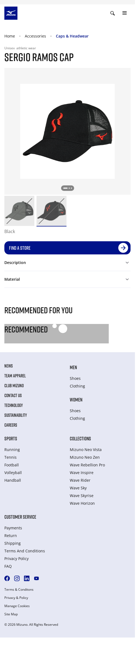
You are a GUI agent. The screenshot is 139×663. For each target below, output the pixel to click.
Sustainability (15, 415)
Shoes (75, 378)
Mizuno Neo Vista (86, 449)
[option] (19, 211)
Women (76, 400)
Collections (80, 438)
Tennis (10, 457)
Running (12, 449)
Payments (13, 527)
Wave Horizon (82, 503)
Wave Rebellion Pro (87, 464)
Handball (12, 480)
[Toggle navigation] (124, 13)
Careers (10, 425)
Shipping (12, 543)
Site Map (11, 614)
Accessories (35, 36)
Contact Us (13, 395)
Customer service (20, 517)
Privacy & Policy (16, 598)
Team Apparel (15, 375)
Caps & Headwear (72, 36)
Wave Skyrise (81, 495)
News (8, 366)
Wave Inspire (81, 472)
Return (10, 535)
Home (9, 36)
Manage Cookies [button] (17, 606)
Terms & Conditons (19, 590)
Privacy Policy (16, 558)
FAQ (8, 566)
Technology (13, 405)
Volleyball (13, 472)
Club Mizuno (14, 385)
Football (11, 464)
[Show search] (113, 13)
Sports (10, 438)
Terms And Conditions (24, 550)
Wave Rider (80, 480)
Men (73, 367)
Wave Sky (78, 487)
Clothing (77, 386)
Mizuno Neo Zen (85, 457)
